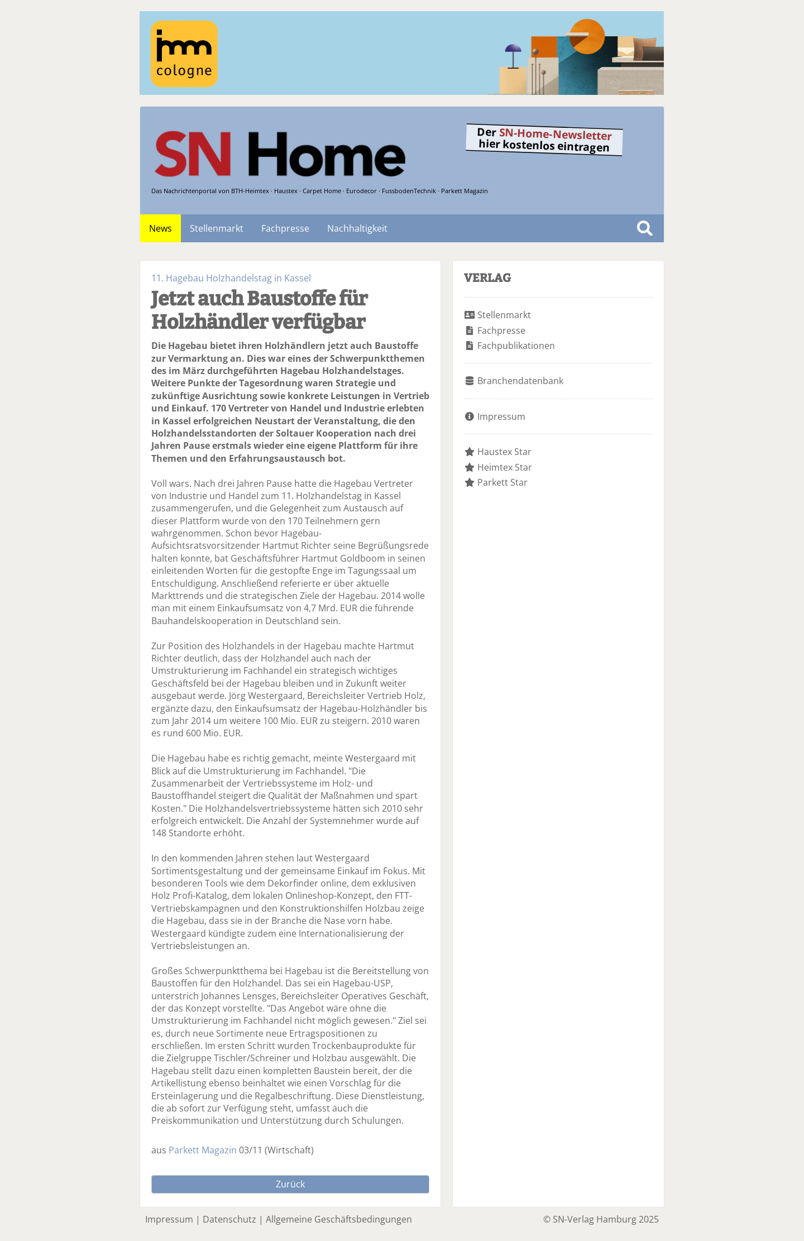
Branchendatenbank (520, 381)
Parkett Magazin (203, 1150)
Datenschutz (229, 1219)
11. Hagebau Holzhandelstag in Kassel (231, 278)
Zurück (290, 1184)
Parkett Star (502, 482)
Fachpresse (285, 228)
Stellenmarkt (216, 228)
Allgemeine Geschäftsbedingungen (339, 1219)
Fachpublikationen (516, 345)
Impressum (501, 416)
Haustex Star (504, 451)
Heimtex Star (504, 467)
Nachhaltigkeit (357, 228)
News (160, 228)
